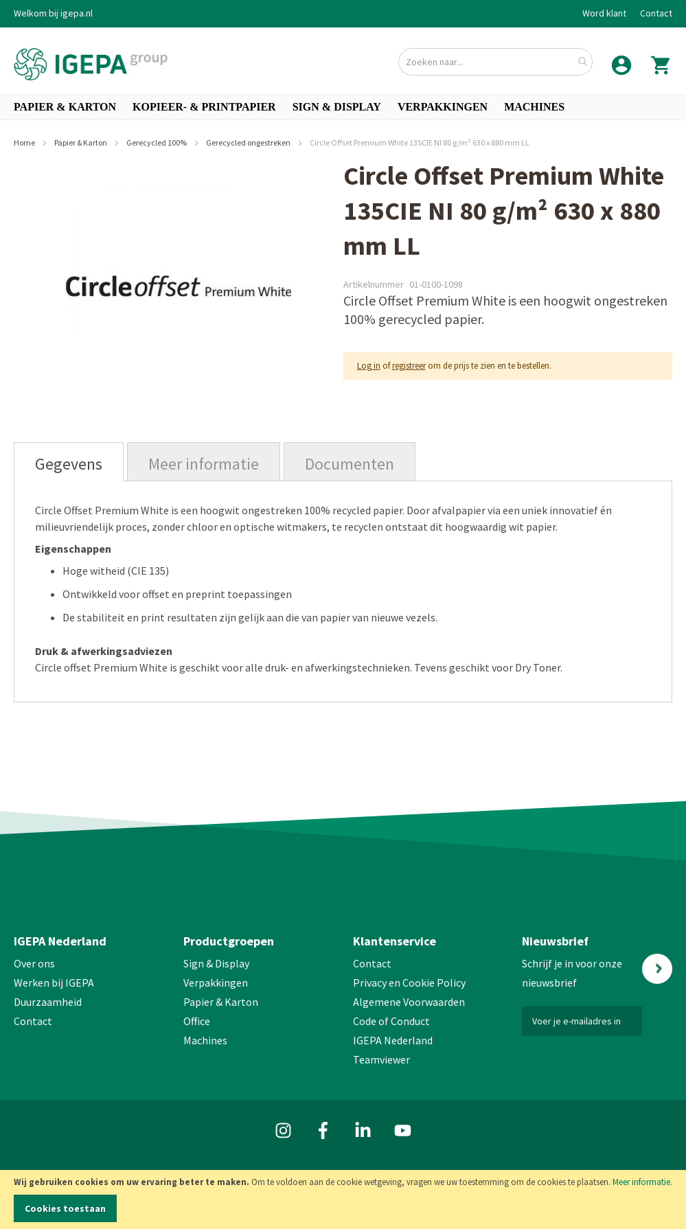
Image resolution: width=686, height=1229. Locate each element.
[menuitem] (65, 107)
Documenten (349, 463)
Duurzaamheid (48, 1002)
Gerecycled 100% (157, 142)
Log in (368, 365)
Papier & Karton (81, 142)
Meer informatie (641, 1182)
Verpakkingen (215, 982)
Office (197, 1021)
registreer (409, 365)
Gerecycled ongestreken (249, 142)
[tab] (69, 461)
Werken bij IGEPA (54, 982)
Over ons (34, 963)
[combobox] (495, 62)
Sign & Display (216, 963)
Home (25, 142)
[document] (343, 1199)
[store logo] (91, 64)
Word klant (604, 13)
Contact (656, 13)
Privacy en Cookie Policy (409, 982)
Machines (205, 1040)
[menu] (343, 107)
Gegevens (68, 463)
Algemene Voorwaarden (409, 1002)
